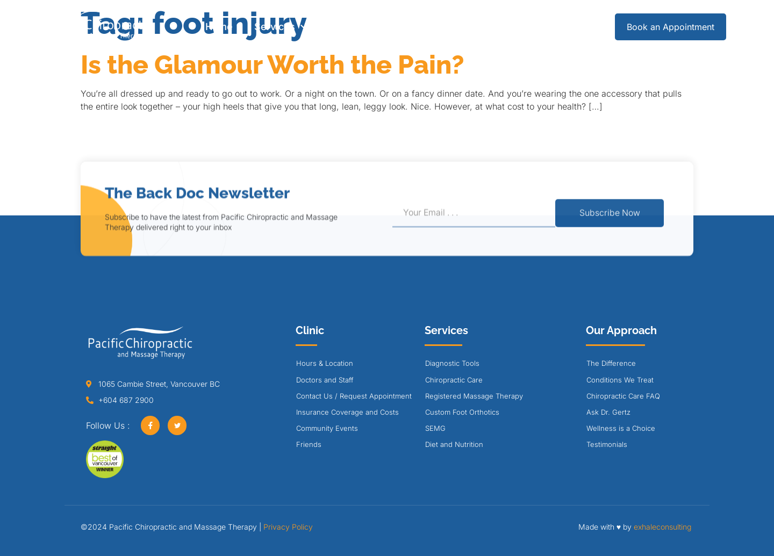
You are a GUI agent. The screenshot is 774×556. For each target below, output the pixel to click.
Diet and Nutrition (454, 444)
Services (280, 27)
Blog (495, 26)
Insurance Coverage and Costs (347, 412)
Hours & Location (324, 363)
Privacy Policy (288, 526)
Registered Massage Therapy (474, 396)
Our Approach (425, 27)
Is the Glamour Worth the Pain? (272, 64)
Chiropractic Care (454, 380)
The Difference (611, 363)
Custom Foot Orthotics (462, 412)
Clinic (347, 27)
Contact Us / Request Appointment (354, 396)
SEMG (435, 428)
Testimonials (606, 444)
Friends (308, 444)
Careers (545, 26)
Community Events (327, 428)
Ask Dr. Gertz (608, 412)
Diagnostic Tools (452, 363)
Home (219, 26)
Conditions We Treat (620, 380)
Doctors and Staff (324, 380)
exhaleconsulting (662, 526)
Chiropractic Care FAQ (623, 396)
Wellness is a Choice (620, 428)
